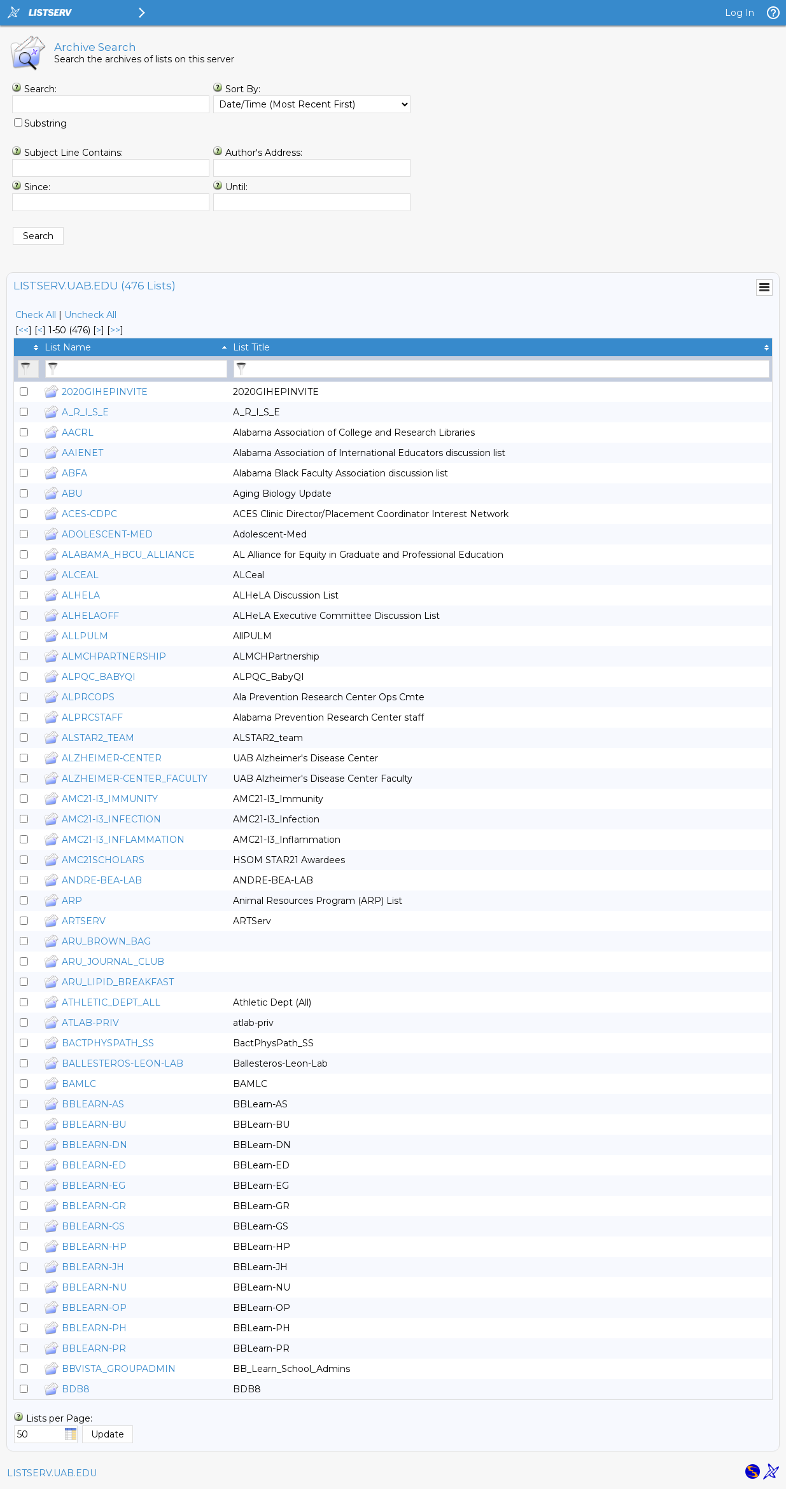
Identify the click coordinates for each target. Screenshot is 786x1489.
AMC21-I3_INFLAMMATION (123, 839)
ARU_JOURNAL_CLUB (113, 961)
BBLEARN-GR (94, 1206)
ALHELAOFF (90, 615)
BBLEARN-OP (94, 1307)
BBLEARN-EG (93, 1185)
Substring (45, 123)
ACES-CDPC (89, 514)
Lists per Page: (59, 1418)
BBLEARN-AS (93, 1104)
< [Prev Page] (40, 330)
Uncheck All (90, 315)
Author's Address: (263, 152)
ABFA (74, 473)
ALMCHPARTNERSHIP (114, 656)
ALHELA (81, 595)
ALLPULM (85, 636)
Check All (35, 315)
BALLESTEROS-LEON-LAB (122, 1063)
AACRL (78, 432)
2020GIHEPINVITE (105, 392)
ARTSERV (84, 921)
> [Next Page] (98, 330)
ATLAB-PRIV (90, 1022)
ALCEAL (80, 575)
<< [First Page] (23, 330)
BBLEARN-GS (93, 1226)
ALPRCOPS (88, 697)
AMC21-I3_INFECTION (111, 819)
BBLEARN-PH (94, 1328)
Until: (236, 187)
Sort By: (242, 89)
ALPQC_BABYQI (99, 676)
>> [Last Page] (115, 330)
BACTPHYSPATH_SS (108, 1043)
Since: (37, 187)
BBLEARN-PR (94, 1348)
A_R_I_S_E (85, 412)
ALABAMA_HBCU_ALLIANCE (128, 554)
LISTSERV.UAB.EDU (52, 1473)
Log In (739, 12)
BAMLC (79, 1084)
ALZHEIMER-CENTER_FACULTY (134, 778)
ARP (72, 900)
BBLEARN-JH (93, 1267)
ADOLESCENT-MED (107, 534)
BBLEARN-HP (94, 1246)
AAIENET (82, 453)
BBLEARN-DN (94, 1145)
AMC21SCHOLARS (103, 860)
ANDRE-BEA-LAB (102, 880)
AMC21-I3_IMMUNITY (110, 799)
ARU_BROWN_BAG (106, 941)
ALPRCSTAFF (92, 717)
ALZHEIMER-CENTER (112, 758)
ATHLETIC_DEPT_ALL (111, 1002)
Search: (40, 89)
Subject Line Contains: (73, 152)
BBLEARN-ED (94, 1165)
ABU (72, 493)
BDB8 (76, 1389)
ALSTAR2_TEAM (98, 738)
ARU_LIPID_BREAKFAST (118, 982)
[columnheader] (27, 347)
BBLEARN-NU (94, 1287)
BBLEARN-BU (94, 1124)
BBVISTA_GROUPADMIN (119, 1369)
